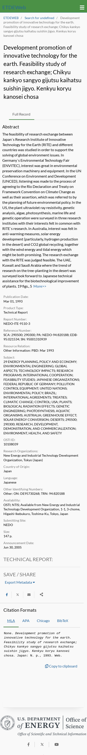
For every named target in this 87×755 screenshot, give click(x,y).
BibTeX (62, 620)
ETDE (14, 7)
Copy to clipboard (61, 666)
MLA (11, 620)
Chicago (43, 620)
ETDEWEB (11, 18)
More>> (39, 286)
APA (25, 620)
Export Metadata (20, 582)
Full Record (21, 114)
